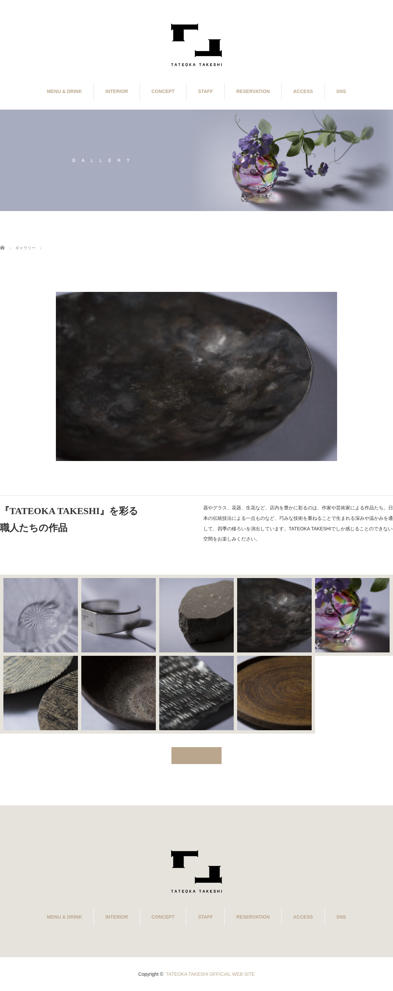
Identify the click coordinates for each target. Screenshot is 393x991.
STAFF (205, 91)
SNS (341, 91)
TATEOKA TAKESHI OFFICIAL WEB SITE (210, 974)
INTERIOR (116, 91)
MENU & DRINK (64, 91)
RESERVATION (253, 91)
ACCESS (303, 91)
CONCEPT (162, 91)
